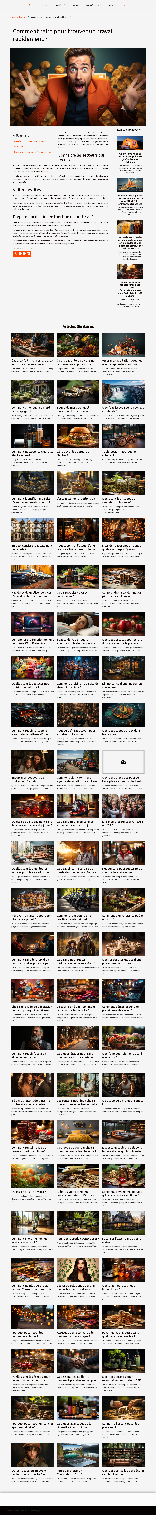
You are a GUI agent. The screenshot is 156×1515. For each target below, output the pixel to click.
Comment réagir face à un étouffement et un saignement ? (28, 1057)
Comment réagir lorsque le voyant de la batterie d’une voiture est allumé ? (29, 734)
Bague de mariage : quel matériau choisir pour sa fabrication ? (73, 411)
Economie (42, 5)
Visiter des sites (21, 146)
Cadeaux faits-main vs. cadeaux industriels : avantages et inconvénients (32, 364)
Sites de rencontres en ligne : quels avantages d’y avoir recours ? (121, 549)
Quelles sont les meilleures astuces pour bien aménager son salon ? (30, 872)
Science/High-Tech (93, 5)
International (59, 5)
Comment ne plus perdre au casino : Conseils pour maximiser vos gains (32, 1289)
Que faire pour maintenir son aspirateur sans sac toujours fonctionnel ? (76, 825)
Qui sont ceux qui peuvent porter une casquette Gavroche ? (32, 1474)
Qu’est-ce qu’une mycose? (28, 1191)
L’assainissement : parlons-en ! (77, 498)
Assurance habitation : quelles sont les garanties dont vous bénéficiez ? (122, 364)
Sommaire (22, 135)
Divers (111, 5)
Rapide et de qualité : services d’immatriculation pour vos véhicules (31, 596)
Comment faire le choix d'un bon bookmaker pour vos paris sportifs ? (31, 963)
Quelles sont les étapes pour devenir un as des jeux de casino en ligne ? (30, 1380)
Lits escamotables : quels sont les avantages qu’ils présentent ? (123, 1151)
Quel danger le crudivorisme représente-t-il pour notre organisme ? (75, 364)
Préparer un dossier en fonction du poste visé (33, 152)
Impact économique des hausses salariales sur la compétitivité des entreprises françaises (130, 199)
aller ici (45, 171)
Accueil (13, 17)
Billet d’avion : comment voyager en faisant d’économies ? (78, 1195)
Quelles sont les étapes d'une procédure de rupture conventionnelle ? (122, 963)
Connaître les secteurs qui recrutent (29, 141)
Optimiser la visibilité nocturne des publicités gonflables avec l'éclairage (130, 157)
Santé (75, 5)
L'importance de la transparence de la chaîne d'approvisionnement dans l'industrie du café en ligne (130, 289)
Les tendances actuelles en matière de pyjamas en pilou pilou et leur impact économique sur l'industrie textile (130, 243)
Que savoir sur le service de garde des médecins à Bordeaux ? (78, 872)
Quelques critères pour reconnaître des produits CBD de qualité (121, 1380)
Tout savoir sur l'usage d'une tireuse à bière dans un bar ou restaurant (77, 549)
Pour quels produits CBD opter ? (78, 1238)
